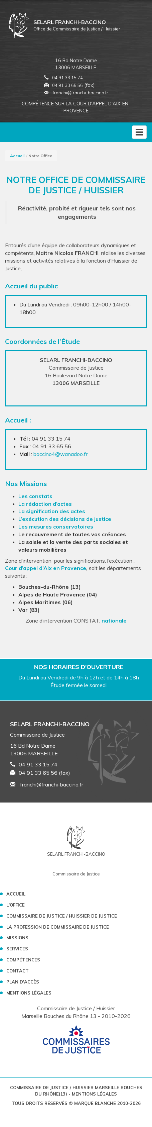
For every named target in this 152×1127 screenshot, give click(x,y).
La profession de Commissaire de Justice (57, 927)
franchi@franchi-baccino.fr (76, 92)
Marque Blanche (95, 1103)
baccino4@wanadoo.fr (60, 454)
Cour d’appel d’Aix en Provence (45, 568)
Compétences (23, 959)
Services (17, 948)
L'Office (15, 905)
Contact (17, 970)
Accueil (17, 155)
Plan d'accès (22, 981)
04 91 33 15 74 (67, 77)
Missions (17, 937)
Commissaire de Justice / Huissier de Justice (61, 916)
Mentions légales (28, 993)
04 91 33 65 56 (67, 85)
